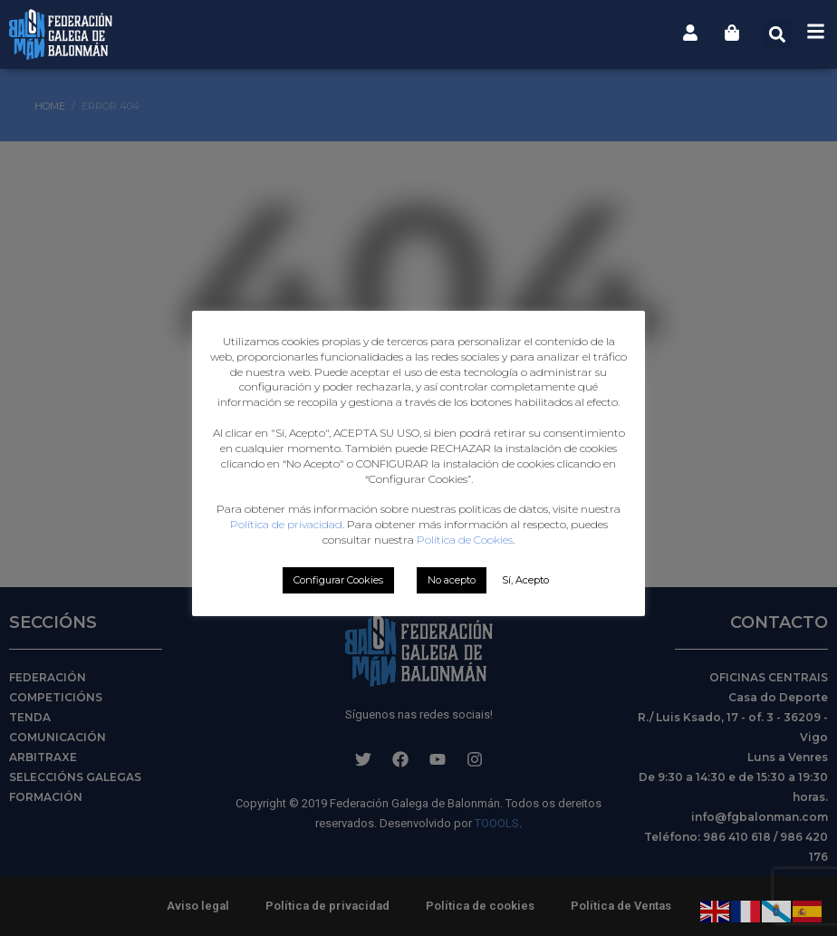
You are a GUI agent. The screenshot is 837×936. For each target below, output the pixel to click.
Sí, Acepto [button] (525, 580)
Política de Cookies (465, 539)
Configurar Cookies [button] (338, 580)
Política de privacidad (286, 524)
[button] (778, 34)
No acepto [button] (452, 580)
